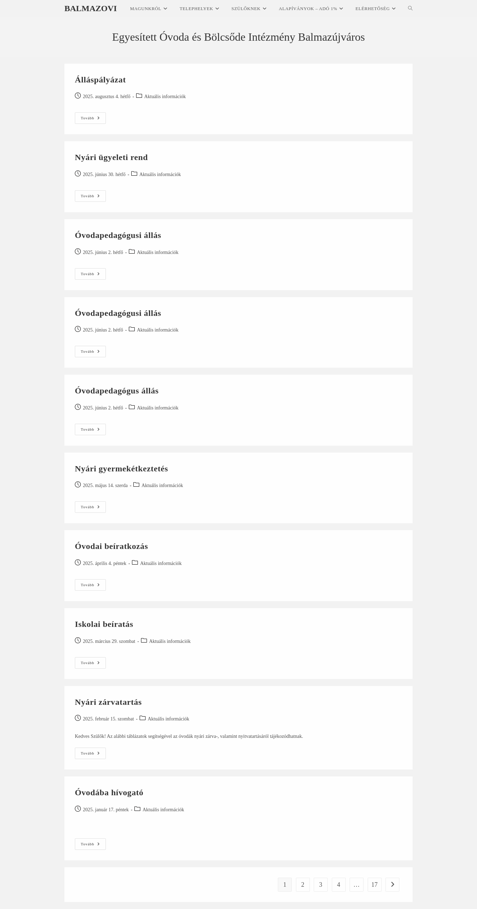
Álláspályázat (100, 79)
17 (375, 884)
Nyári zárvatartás (108, 702)
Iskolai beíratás (104, 624)
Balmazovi (90, 8)
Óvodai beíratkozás (111, 546)
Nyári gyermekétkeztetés (121, 468)
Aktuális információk (165, 96)
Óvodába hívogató (109, 792)
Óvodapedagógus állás (117, 390)
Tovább (93, 118)
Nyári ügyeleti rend (111, 157)
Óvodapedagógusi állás (118, 235)
